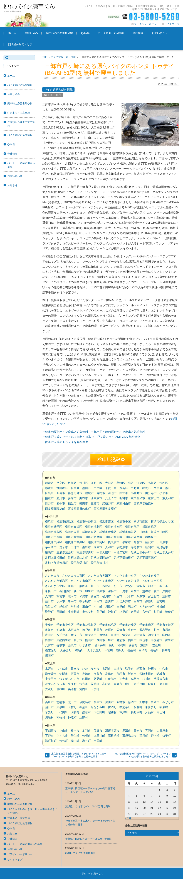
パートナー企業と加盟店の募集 (24, 844)
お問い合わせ (160, 32)
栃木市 (75, 730)
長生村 (131, 650)
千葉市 (49, 624)
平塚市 (126, 542)
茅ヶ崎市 (50, 547)
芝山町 (156, 645)
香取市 (60, 645)
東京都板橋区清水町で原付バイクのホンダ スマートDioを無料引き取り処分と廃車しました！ (142, 755)
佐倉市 (121, 629)
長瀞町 (60, 611)
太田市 (72, 702)
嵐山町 (86, 606)
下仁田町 (99, 712)
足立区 (60, 482)
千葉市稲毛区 (108, 624)
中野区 (135, 488)
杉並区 (49, 488)
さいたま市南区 (81, 580)
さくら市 (62, 735)
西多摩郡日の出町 (79, 508)
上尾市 (123, 591)
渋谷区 (163, 482)
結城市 (161, 673)
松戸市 (86, 629)
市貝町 (98, 740)
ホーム (12, 32)
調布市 (83, 498)
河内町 (83, 689)
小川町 (98, 606)
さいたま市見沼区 (99, 575)
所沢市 (106, 586)
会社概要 (138, 32)
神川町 (112, 611)
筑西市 (141, 668)
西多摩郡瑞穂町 (55, 508)
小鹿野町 (73, 611)
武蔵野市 (108, 503)
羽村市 (123, 498)
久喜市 (118, 596)
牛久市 (163, 668)
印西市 (166, 635)
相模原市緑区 (53, 542)
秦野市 (86, 547)
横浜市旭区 (132, 526)
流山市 (49, 635)
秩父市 (129, 586)
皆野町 (49, 611)
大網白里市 (63, 640)
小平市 (163, 493)
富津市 (115, 635)
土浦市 (118, 668)
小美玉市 (50, 678)
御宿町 (79, 650)
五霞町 (95, 689)
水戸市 (49, 668)
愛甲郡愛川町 (79, 562)
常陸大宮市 (161, 678)
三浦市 (75, 547)
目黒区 (49, 493)
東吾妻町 (151, 707)
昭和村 (112, 712)
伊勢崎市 (85, 702)
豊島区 (123, 488)
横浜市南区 (141, 521)
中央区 (98, 488)
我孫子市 (76, 635)
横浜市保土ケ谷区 (162, 521)
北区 (131, 482)
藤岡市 (132, 702)
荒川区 (83, 482)
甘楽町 (49, 712)
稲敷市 (135, 678)
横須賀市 (113, 542)
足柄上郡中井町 (141, 552)
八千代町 (139, 683)
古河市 (106, 668)
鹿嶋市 (86, 673)
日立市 (75, 668)
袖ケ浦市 (153, 635)
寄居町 (135, 611)
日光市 (138, 730)
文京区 (158, 488)
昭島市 (60, 493)
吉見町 (121, 606)
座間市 (149, 547)
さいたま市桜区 (149, 575)
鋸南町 (49, 655)
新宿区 (49, 482)
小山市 (63, 730)
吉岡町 (112, 707)
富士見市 (153, 596)
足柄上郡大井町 (164, 552)
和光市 (83, 596)
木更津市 (73, 629)
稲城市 (89, 493)
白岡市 (138, 601)
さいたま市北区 (55, 586)
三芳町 (161, 601)
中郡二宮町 (121, 552)
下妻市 (123, 678)
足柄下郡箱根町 (124, 557)
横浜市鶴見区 (65, 521)
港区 (168, 488)
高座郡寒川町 (85, 552)
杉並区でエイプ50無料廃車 (80, 853)
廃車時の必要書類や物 (59, 32)
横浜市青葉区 (108, 531)
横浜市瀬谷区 (53, 531)
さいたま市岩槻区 (128, 580)
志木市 (72, 596)
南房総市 (156, 640)
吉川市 (109, 601)
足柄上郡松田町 (55, 557)
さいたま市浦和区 (56, 580)
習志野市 (145, 629)
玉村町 (72, 707)
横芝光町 (50, 650)
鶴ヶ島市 (85, 601)
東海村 (72, 683)
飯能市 (141, 586)
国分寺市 (151, 493)
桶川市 (106, 596)
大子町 (163, 683)
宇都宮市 (50, 730)
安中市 (143, 702)
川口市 (95, 586)
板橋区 (72, 482)
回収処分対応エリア (20, 44)
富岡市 (155, 702)
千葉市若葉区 (128, 624)
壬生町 (75, 735)
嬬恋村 (86, 712)
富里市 (169, 640)
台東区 (75, 488)
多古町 (133, 645)
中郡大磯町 (104, 552)
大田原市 (162, 730)
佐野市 (98, 730)
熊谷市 (83, 586)
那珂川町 (50, 740)
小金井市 (136, 493)
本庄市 (163, 586)
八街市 (49, 645)
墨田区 (86, 488)
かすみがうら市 (55, 683)
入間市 (49, 596)
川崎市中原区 (53, 537)
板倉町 (138, 707)
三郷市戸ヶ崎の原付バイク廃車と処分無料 (118, 431)
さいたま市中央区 (125, 575)
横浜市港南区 (113, 526)
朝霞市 (60, 596)
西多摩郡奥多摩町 (105, 508)
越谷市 (146, 591)
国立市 (123, 493)
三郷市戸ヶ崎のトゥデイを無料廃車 (65, 442)
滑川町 (75, 606)
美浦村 (72, 689)
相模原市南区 (96, 542)
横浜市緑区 (149, 526)
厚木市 (98, 547)
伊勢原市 (122, 547)
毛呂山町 (50, 606)
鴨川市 (132, 640)
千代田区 (111, 488)
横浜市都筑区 (128, 531)
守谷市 (98, 673)
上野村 (83, 717)
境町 (128, 683)
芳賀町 (63, 740)
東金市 (132, 629)
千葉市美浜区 (165, 624)
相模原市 (151, 537)
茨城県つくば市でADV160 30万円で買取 (88, 806)
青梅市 (101, 493)
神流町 (72, 717)
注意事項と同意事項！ (19, 112)
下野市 (49, 735)
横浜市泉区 (89, 531)
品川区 (152, 482)
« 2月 (128, 818)
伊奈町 (149, 601)
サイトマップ (171, 24)
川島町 (109, 606)
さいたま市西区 (152, 580)
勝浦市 (121, 640)
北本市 (129, 596)
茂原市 (109, 629)
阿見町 (98, 678)
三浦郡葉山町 (65, 552)
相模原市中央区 (75, 542)
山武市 (72, 645)
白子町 (143, 650)
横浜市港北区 (93, 526)
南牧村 (60, 717)
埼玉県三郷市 (52, 94)
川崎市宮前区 (113, 537)
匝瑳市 (143, 640)
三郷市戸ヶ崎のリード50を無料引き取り (68, 436)
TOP (45, 57)
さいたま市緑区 (104, 580)
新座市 (95, 596)
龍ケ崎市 (50, 673)
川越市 (72, 586)
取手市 (129, 668)
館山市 (89, 640)
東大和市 (168, 498)
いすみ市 (85, 645)
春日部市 (65, 591)
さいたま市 (52, 575)
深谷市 (112, 591)
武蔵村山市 (124, 503)
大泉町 (60, 707)
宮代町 (146, 611)
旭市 (111, 640)
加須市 (152, 586)
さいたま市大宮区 (73, 575)
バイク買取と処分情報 (111, 32)
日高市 (98, 601)
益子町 (166, 735)
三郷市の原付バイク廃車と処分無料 (65, 431)
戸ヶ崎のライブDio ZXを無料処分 (118, 436)
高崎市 (49, 702)
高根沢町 (113, 735)
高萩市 (106, 683)
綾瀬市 (49, 552)
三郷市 (166, 596)
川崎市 (143, 531)
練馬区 (146, 488)
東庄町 (144, 645)
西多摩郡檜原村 (144, 503)
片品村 (149, 712)
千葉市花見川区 (86, 624)
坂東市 (132, 673)
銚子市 (78, 640)
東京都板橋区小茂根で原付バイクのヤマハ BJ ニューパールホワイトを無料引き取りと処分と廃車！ (78, 755)
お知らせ (12, 185)
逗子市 (63, 547)
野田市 (98, 629)
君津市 (103, 635)
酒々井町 (100, 645)
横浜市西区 (106, 521)
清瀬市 (112, 493)
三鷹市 (95, 503)
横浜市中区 (124, 521)
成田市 (101, 640)
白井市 (49, 640)
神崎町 (121, 645)
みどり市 (168, 702)
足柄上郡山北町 (78, 557)
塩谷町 (86, 740)
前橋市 (60, 702)
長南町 (166, 650)
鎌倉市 (138, 542)
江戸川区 (96, 482)
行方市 (83, 683)
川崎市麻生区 (133, 537)
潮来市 (118, 683)
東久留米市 (138, 498)
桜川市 (146, 678)
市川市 (49, 629)
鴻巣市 (101, 591)
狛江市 (49, 498)
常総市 (109, 673)
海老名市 (136, 547)
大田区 (109, 482)
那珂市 (121, 673)
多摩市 (72, 498)
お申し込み (31, 32)
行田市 (118, 586)
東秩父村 (88, 611)
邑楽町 (83, 707)
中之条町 (125, 707)
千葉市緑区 (146, 624)
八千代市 (62, 635)
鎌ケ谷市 (91, 635)
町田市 (83, 503)
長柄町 (154, 650)
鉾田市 (86, 678)
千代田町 (62, 712)
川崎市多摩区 (93, 537)
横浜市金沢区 (73, 526)
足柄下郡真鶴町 (147, 557)
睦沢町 (120, 650)
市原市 (166, 629)
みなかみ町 (98, 707)
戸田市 (166, 591)
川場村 (49, 717)
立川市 (60, 498)
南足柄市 (162, 547)
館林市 (121, 702)
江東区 (141, 482)
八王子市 (111, 498)
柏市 (156, 629)
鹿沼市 (126, 730)
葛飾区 (121, 482)
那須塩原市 (112, 730)
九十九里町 (94, 650)
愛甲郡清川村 (99, 562)
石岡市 (75, 673)
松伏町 (169, 611)
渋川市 (109, 702)
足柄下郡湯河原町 (56, 562)
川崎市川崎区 (159, 531)
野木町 (155, 735)
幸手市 (72, 601)
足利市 (86, 730)
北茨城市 (111, 678)
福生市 (72, 503)
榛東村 (163, 707)
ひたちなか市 (90, 668)
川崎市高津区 (73, 537)
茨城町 (95, 683)
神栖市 (152, 668)
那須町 (143, 735)
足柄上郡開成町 (101, 557)
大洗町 (49, 689)
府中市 (60, 503)
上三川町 (99, 735)
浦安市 (126, 635)
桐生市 (98, 702)
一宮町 (109, 650)
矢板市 (86, 735)
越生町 (63, 606)
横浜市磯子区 (53, 526)
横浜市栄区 (72, 531)
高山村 (161, 712)
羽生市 (89, 591)
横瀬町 (161, 606)
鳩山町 (132, 606)
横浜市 (49, 521)
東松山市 (50, 591)
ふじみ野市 (124, 601)
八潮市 (141, 596)
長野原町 (136, 712)
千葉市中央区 (65, 624)
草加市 (135, 591)
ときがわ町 (146, 606)
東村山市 (153, 498)
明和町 (75, 712)
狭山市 (78, 591)
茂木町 (75, 740)
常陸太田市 (146, 673)
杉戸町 (158, 611)
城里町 (152, 683)
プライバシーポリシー (146, 24)
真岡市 (149, 730)
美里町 (101, 611)
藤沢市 (149, 542)
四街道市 (139, 635)
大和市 (109, 547)
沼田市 (49, 707)
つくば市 (62, 668)
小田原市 (162, 542)
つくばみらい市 (69, 678)
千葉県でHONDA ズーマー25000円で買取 (88, 838)
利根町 (60, 689)
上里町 (123, 611)
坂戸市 (60, 601)
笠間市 (63, 673)
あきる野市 (75, 493)
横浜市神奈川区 (86, 521)
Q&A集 (85, 32)
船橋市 (60, 629)
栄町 (112, 645)
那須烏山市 (129, 735)
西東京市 (96, 498)
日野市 (49, 503)
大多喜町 (66, 650)
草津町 (123, 712)
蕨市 (156, 591)
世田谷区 (62, 488)
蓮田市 (49, 601)
